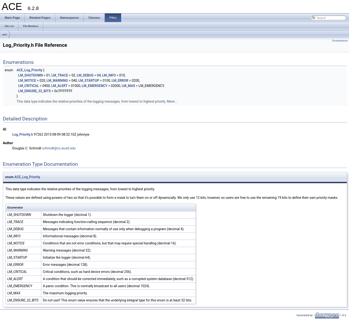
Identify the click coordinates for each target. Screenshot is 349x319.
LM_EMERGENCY (94, 86)
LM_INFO (109, 75)
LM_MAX (128, 86)
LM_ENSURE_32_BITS (34, 91)
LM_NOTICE (27, 80)
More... (172, 101)
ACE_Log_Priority (29, 70)
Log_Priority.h (22, 134)
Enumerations (340, 40)
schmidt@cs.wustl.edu (59, 148)
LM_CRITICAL (28, 86)
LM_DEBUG (85, 75)
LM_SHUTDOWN (30, 75)
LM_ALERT (59, 86)
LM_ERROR (120, 80)
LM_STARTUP (88, 80)
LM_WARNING (57, 80)
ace (5, 34)
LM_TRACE (59, 75)
